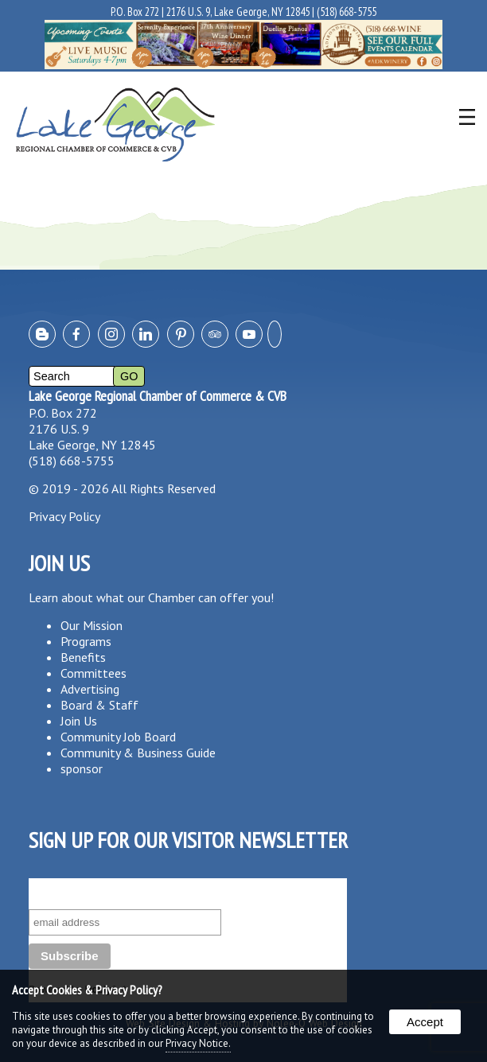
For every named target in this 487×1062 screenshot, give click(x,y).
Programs (85, 641)
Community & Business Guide (138, 753)
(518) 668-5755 (346, 11)
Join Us (78, 721)
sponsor (81, 768)
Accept (425, 1022)
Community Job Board (118, 737)
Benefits (83, 657)
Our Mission (91, 625)
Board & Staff (99, 705)
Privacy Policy (64, 516)
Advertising (89, 689)
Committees (93, 673)
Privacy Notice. (198, 1043)
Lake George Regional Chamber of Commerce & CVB (157, 396)
